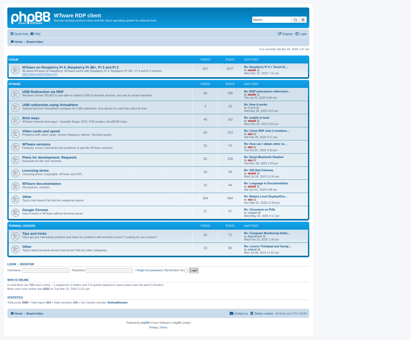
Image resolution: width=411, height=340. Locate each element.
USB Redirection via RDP (43, 92)
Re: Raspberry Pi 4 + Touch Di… (266, 67)
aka (250, 133)
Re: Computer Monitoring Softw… (267, 233)
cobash (252, 212)
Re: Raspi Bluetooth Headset (264, 157)
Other (26, 197)
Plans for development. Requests (49, 157)
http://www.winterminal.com (39, 74)
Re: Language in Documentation (266, 183)
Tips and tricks (34, 234)
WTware (15, 84)
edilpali (252, 249)
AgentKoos (255, 236)
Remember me (176, 270)
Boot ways (31, 118)
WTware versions (36, 144)
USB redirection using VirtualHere (50, 105)
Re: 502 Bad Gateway (258, 170)
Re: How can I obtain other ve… (265, 143)
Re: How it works (255, 104)
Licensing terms (35, 170)
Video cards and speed (41, 131)
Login (11, 264)
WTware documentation (41, 184)
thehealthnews (117, 302)
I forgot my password (149, 270)
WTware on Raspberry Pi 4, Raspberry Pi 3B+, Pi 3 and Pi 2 (70, 67)
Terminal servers (22, 225)
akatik (252, 70)
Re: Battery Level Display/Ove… (266, 196)
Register (27, 264)
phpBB (145, 322)
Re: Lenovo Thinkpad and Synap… (268, 246)
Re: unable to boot (256, 117)
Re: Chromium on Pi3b (259, 209)
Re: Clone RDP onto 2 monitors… (267, 130)
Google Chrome (35, 210)
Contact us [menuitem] (238, 313)
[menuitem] (35, 34)
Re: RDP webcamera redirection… (267, 91)
